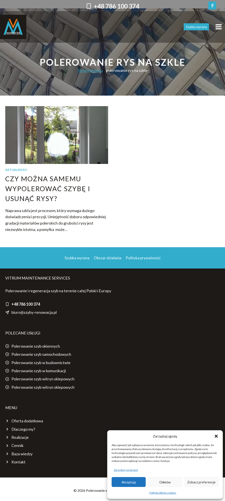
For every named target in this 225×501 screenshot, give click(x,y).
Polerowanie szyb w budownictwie (41, 362)
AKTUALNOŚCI (16, 170)
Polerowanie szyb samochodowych (41, 354)
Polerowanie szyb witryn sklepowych (42, 378)
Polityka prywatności (143, 258)
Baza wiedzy (22, 453)
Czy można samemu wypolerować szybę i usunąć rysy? (47, 188)
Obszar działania (107, 258)
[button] (216, 436)
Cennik (17, 445)
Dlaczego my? (23, 429)
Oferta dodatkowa (27, 420)
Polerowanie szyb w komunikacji (38, 370)
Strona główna (90, 70)
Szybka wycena (196, 27)
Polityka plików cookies (162, 492)
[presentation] (56, 135)
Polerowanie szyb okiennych (35, 346)
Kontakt (18, 461)
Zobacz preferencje (201, 482)
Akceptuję (129, 482)
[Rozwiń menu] (219, 27)
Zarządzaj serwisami (126, 470)
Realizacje (20, 437)
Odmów (165, 482)
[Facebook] (212, 5)
